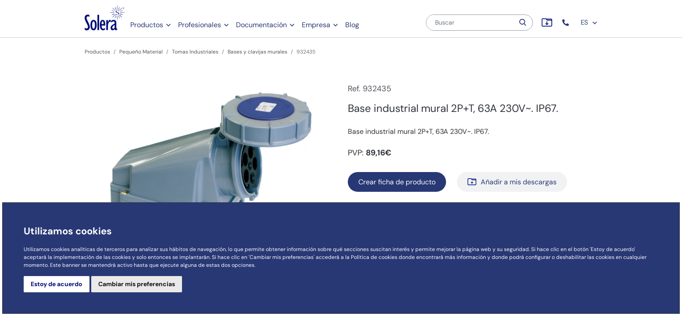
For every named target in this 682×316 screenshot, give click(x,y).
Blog (352, 24)
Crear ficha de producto (397, 182)
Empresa (316, 24)
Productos (146, 24)
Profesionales (199, 24)
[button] (566, 22)
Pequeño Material (141, 51)
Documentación (261, 24)
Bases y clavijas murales (257, 51)
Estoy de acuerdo (56, 284)
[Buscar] (470, 22)
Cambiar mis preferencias (136, 284)
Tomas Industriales (195, 51)
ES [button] (589, 22)
